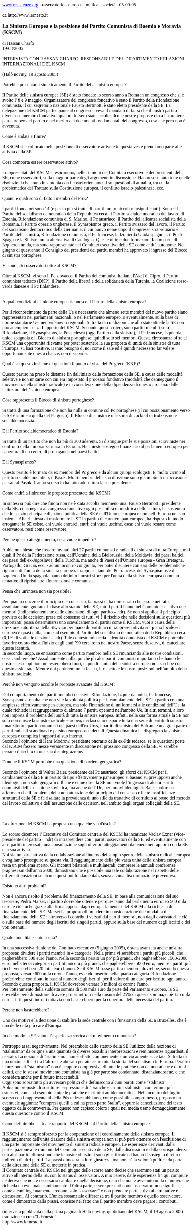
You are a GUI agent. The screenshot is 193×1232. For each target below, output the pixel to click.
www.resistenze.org (20, 4)
